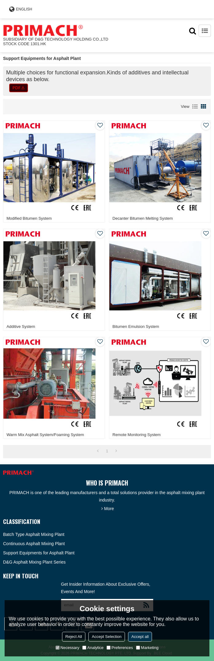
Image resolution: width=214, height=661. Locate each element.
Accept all (140, 636)
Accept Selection (107, 636)
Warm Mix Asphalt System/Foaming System (45, 434)
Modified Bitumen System (29, 218)
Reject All (73, 636)
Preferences (120, 647)
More (109, 508)
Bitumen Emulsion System (135, 326)
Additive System (20, 326)
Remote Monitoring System (136, 434)
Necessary (67, 647)
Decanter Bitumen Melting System (142, 218)
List (195, 106)
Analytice (92, 647)
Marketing (147, 647)
